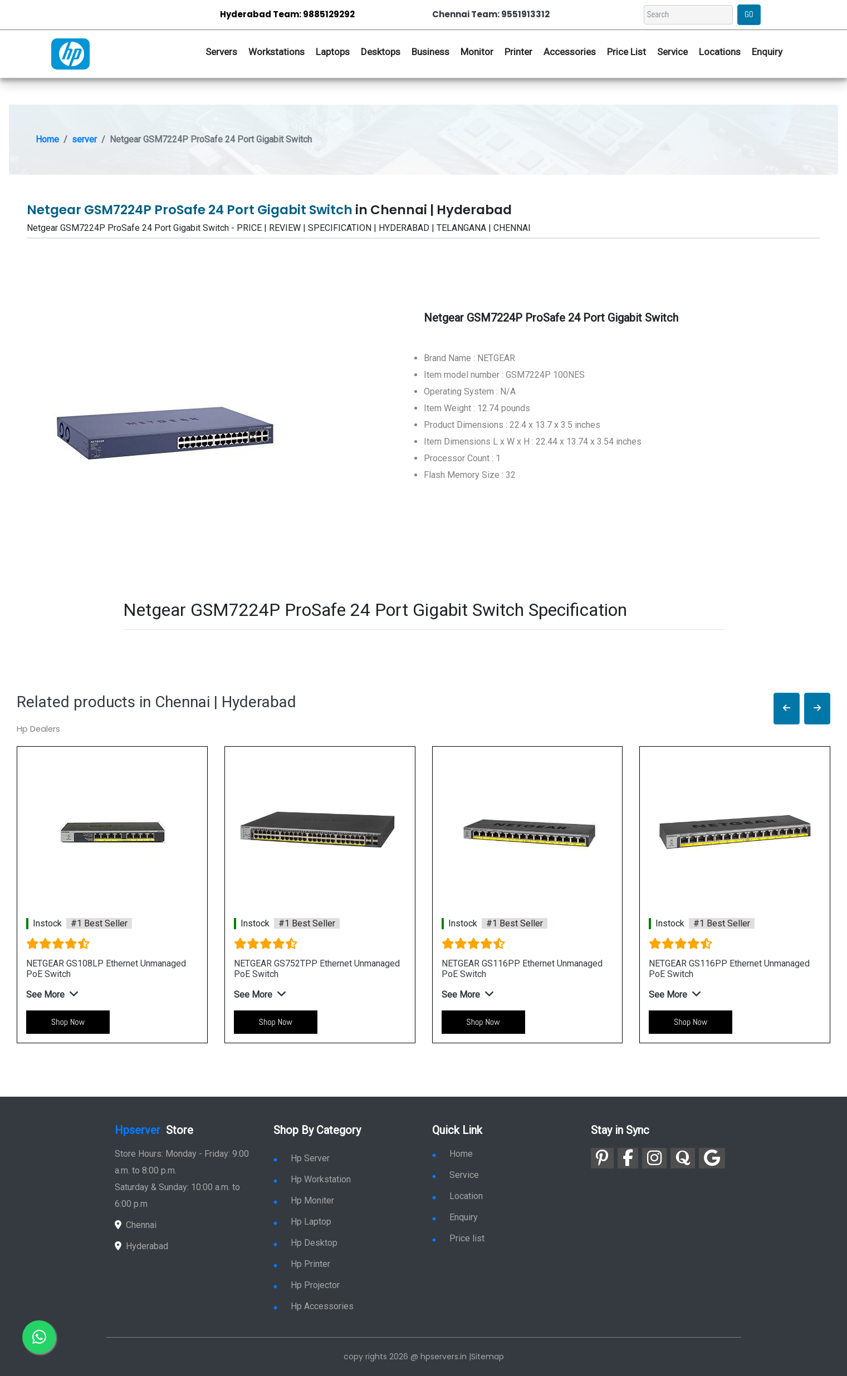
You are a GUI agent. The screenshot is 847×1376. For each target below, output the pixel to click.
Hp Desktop (305, 1242)
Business (430, 51)
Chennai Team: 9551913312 (491, 14)
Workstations (276, 51)
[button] (786, 708)
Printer (518, 51)
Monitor (477, 51)
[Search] (688, 14)
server (84, 139)
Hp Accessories (313, 1306)
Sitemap (487, 1356)
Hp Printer (301, 1264)
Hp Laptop (302, 1221)
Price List (626, 51)
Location (457, 1196)
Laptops (333, 51)
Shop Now (68, 1022)
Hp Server (301, 1158)
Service (672, 51)
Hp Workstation (312, 1179)
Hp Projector (306, 1285)
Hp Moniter (303, 1200)
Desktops (380, 51)
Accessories (570, 51)
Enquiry (767, 51)
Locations (720, 51)
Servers (221, 51)
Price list (458, 1238)
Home (47, 139)
